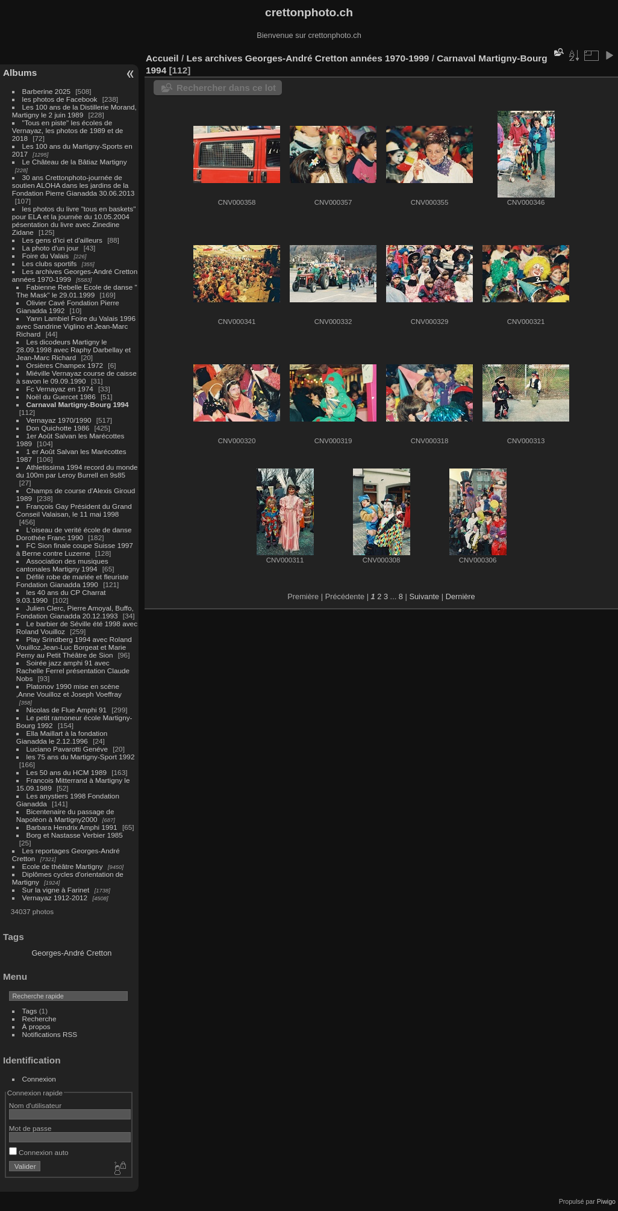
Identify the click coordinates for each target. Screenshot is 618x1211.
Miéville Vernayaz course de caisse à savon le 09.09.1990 (76, 377)
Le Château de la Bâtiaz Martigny (74, 162)
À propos (36, 1026)
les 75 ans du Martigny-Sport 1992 (81, 757)
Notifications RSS (50, 1034)
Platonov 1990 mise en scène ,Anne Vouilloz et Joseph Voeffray (69, 690)
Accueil (162, 58)
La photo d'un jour (50, 248)
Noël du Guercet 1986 (61, 396)
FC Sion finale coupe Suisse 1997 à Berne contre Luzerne (74, 549)
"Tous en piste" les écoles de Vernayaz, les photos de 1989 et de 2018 (67, 130)
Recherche (39, 1019)
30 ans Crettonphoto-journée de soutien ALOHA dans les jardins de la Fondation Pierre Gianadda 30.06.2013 (73, 185)
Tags (29, 1011)
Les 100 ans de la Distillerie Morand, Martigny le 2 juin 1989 (74, 111)
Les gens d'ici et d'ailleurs (62, 240)
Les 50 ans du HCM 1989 (67, 772)
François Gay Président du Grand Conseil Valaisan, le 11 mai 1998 (74, 510)
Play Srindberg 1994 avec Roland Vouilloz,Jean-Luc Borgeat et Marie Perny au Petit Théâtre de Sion (74, 647)
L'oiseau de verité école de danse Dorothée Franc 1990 (74, 533)
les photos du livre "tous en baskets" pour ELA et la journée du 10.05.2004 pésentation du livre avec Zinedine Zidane (74, 220)
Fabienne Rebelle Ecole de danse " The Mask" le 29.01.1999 (76, 291)
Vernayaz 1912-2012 (55, 897)
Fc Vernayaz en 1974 (60, 389)
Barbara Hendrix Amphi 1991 (72, 827)
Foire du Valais (45, 256)
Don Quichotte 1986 (58, 428)
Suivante (424, 596)
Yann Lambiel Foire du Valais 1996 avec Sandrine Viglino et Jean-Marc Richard (76, 326)
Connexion (39, 1079)
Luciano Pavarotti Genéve (67, 749)
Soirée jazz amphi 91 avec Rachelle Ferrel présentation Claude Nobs (73, 670)
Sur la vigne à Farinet (56, 890)
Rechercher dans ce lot (226, 87)
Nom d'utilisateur (35, 1105)
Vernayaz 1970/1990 (59, 420)
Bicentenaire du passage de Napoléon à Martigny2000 (65, 815)
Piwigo (606, 1201)
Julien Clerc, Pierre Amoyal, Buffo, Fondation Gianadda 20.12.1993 (75, 612)
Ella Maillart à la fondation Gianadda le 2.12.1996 (62, 737)
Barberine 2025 (46, 91)
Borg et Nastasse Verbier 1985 (75, 835)
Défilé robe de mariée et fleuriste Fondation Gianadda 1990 (72, 580)
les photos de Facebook (60, 99)
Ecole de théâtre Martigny (62, 866)
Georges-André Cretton (71, 952)
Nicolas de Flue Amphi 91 (67, 710)
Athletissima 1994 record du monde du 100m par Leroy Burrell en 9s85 (77, 471)
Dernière (460, 596)
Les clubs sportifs (49, 263)
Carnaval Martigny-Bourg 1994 (78, 404)
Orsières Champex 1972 (66, 365)
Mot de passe (30, 1128)
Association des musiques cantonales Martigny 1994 (62, 565)
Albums (20, 72)
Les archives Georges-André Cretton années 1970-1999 (307, 58)
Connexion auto (39, 1152)
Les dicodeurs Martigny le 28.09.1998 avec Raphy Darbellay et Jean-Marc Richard (73, 349)
